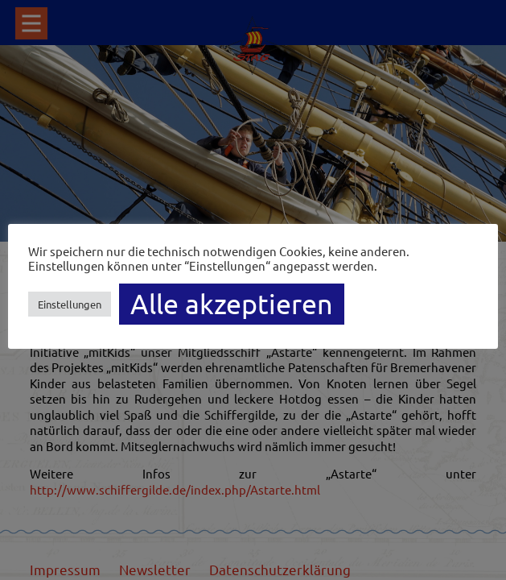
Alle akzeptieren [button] (231, 304)
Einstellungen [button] (69, 304)
